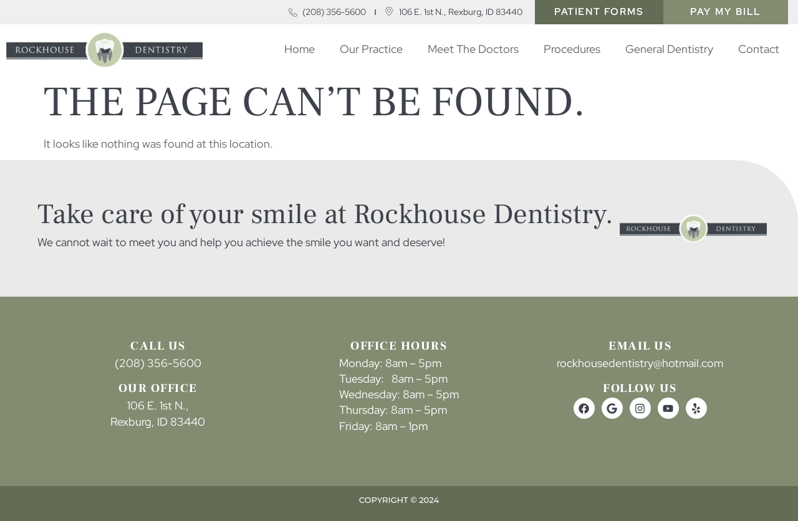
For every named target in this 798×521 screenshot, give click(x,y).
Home (299, 49)
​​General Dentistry (669, 49)
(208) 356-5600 (158, 363)
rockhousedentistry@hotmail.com (640, 363)
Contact (758, 49)
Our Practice (371, 49)
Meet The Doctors (473, 49)
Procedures (572, 49)
